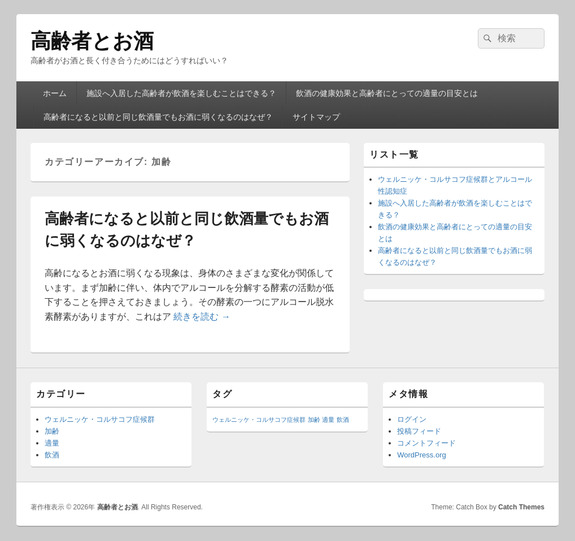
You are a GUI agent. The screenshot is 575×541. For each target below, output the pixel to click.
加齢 (52, 431)
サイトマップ (316, 116)
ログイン (411, 419)
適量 (52, 443)
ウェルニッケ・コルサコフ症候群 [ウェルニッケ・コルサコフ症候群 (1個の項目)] (259, 419)
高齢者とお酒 (92, 41)
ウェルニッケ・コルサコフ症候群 (100, 419)
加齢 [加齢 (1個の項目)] (314, 419)
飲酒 (52, 455)
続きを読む (201, 316)
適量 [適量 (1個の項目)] (328, 419)
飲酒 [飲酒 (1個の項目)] (343, 419)
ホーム (55, 93)
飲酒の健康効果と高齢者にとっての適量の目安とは (387, 93)
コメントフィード (426, 443)
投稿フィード (419, 431)
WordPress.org (421, 455)
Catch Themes (521, 507)
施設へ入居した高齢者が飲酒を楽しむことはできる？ (181, 93)
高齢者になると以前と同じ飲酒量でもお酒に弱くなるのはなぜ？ (158, 116)
